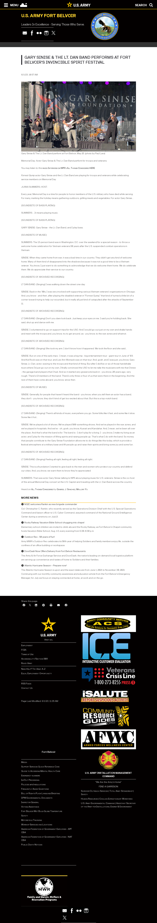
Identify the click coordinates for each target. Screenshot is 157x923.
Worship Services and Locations (36, 824)
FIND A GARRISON (108, 786)
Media (24, 762)
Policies (25, 784)
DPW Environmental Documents (36, 798)
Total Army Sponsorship (121, 791)
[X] (30, 605)
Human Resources (89, 798)
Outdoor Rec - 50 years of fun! (39, 537)
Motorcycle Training (31, 820)
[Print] (51, 605)
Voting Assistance (30, 806)
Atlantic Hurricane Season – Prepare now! (45, 565)
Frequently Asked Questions (35, 789)
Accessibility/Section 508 (34, 658)
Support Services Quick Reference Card (40, 766)
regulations (40, 784)
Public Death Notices (31, 844)
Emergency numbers (30, 775)
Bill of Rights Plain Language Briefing (40, 793)
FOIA (23, 650)
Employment (27, 645)
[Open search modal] (145, 4)
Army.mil (48, 639)
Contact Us (27, 688)
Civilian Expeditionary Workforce (115, 798)
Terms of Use (27, 654)
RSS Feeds (26, 683)
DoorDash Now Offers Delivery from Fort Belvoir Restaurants (55, 551)
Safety (24, 815)
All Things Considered (42, 489)
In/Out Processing (30, 780)
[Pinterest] (43, 605)
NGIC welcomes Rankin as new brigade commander (50, 504)
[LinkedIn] (36, 605)
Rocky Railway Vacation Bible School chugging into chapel (54, 522)
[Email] (58, 605)
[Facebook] (24, 605)
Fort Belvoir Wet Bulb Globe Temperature (41, 811)
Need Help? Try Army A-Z (33, 669)
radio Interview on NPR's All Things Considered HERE (69, 168)
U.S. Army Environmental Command (98, 803)
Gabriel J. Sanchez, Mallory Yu (72, 489)
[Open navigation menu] (10, 4)
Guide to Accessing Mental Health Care (41, 771)
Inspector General (30, 802)
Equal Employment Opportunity (36, 673)
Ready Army (26, 663)
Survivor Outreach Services (94, 791)
